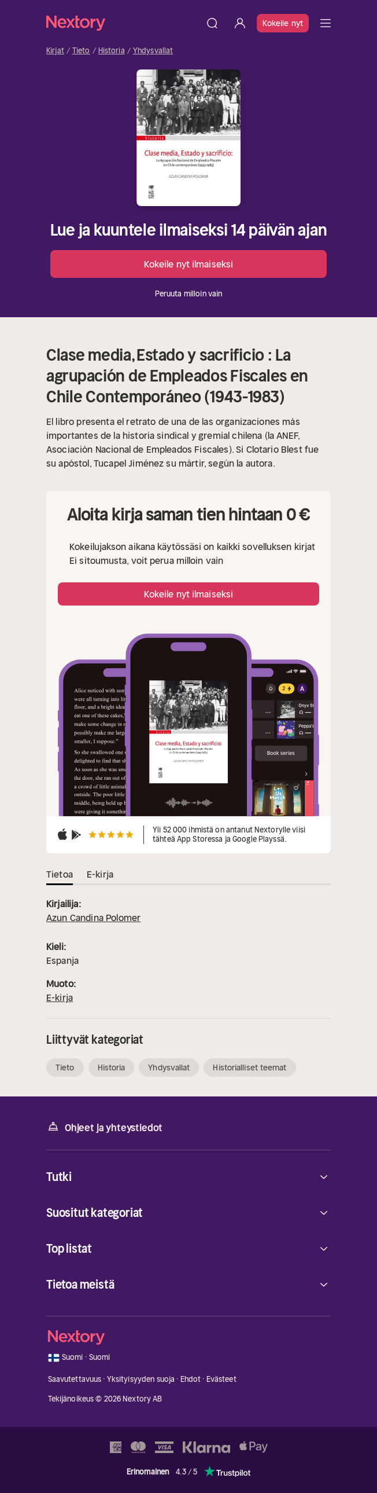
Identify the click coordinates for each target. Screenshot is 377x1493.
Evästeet (221, 1379)
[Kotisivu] (122, 23)
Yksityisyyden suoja (141, 1379)
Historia (111, 51)
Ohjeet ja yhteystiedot (104, 1127)
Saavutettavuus (75, 1379)
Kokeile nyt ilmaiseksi (188, 264)
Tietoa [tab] (59, 874)
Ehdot (190, 1379)
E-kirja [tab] (100, 874)
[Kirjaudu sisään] (240, 23)
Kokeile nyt (283, 23)
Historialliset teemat (249, 1067)
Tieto (81, 51)
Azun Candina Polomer (93, 917)
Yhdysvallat (153, 51)
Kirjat (55, 51)
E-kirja (59, 997)
